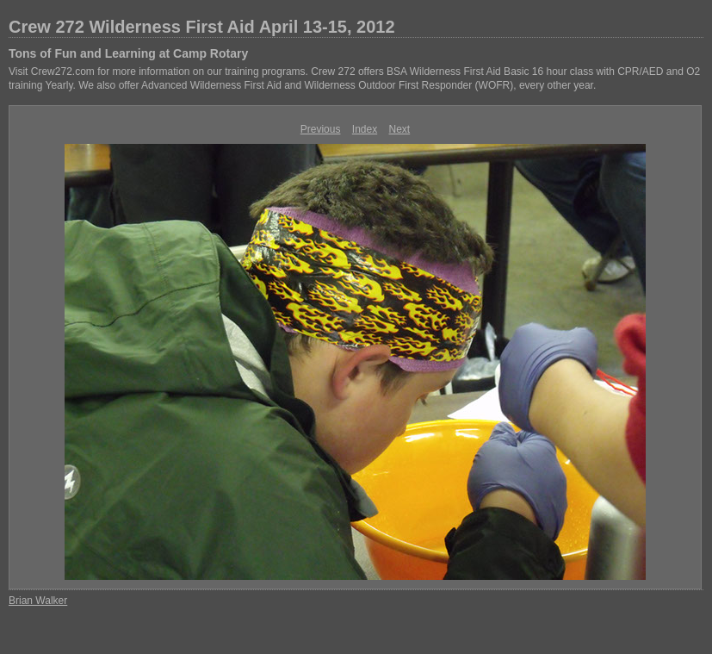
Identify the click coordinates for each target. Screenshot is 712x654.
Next (400, 129)
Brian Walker (38, 601)
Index (364, 129)
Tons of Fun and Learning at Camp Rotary (128, 53)
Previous (320, 129)
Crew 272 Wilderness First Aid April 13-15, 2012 (202, 26)
